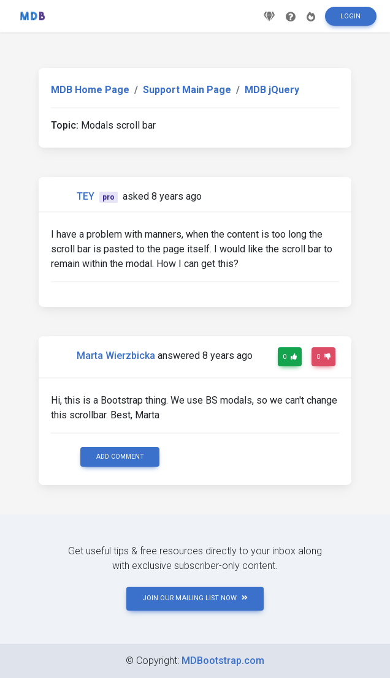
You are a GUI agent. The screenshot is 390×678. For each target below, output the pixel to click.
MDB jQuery (272, 90)
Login (350, 20)
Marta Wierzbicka (116, 355)
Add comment (120, 457)
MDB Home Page (90, 90)
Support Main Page (187, 90)
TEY (85, 196)
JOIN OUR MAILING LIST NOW (195, 598)
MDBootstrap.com (223, 660)
